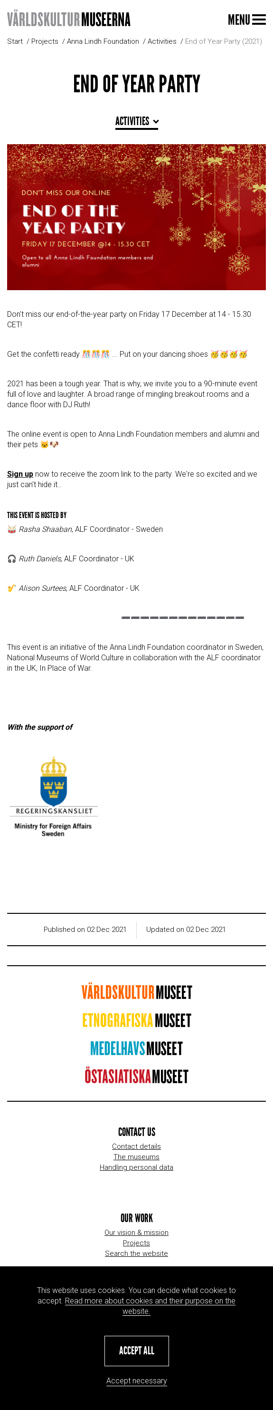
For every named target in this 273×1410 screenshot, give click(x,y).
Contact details (136, 1146)
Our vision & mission (136, 1232)
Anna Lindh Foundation (103, 41)
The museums (136, 1157)
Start (15, 41)
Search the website (136, 1253)
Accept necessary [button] (136, 1380)
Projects (44, 41)
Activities (162, 41)
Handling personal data (136, 1167)
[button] (136, 1351)
